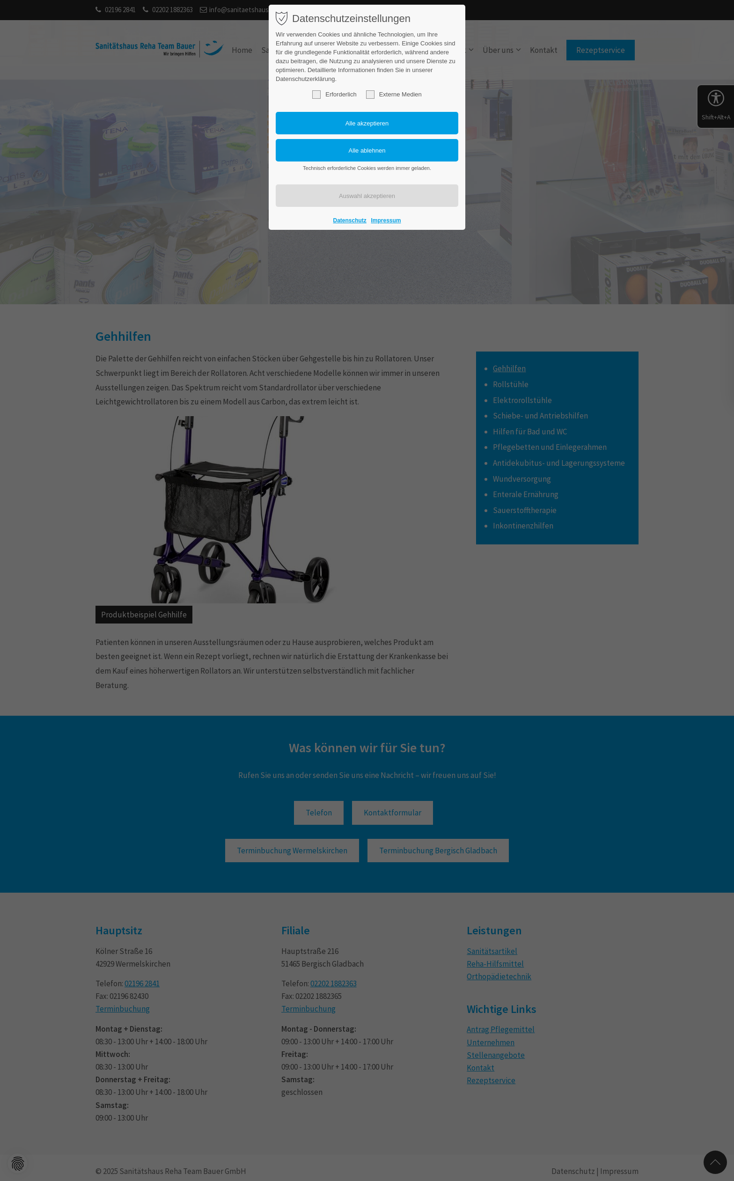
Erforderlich (334, 94)
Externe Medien (394, 94)
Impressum (386, 220)
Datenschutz (350, 220)
